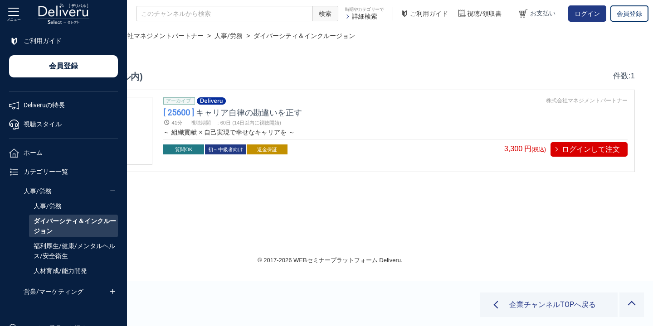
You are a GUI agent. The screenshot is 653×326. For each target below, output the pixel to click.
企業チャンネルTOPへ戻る (552, 304)
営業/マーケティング (53, 291)
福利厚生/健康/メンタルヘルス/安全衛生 (74, 250)
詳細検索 (361, 16)
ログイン (587, 13)
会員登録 (629, 13)
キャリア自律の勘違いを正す (326, 112)
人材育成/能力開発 (60, 270)
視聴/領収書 (479, 14)
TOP (143, 35)
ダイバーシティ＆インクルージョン (75, 226)
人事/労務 (38, 191)
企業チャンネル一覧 (188, 35)
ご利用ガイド (424, 14)
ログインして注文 (591, 149)
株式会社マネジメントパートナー (275, 35)
